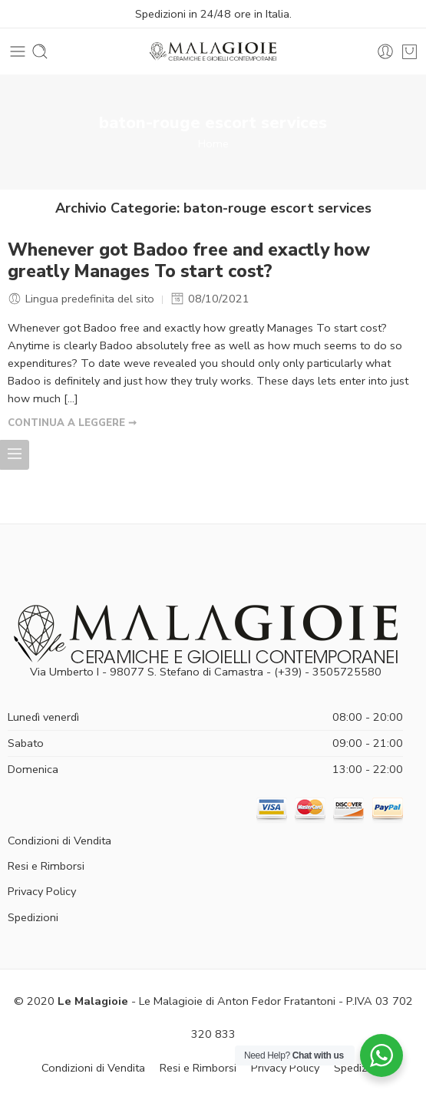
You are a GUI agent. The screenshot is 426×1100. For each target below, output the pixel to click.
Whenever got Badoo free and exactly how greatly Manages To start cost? (189, 260)
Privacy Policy (42, 891)
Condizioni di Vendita (59, 840)
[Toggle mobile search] (39, 51)
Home (213, 143)
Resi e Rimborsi (46, 866)
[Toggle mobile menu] (18, 51)
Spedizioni (33, 917)
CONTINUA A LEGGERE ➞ (72, 423)
